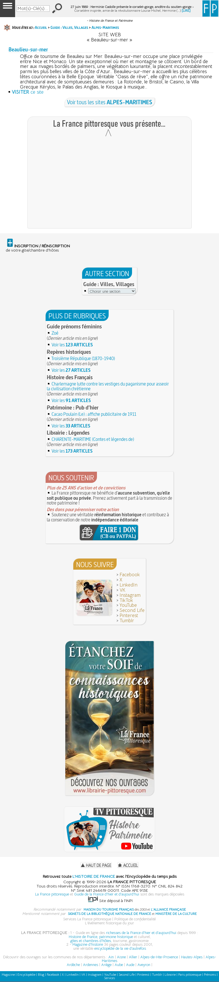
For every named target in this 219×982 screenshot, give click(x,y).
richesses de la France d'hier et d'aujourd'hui (141, 932)
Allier (133, 957)
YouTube (128, 605)
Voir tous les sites (109, 102)
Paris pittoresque (189, 975)
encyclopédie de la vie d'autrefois (120, 948)
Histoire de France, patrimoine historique (101, 936)
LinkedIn (128, 585)
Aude (130, 964)
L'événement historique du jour (109, 923)
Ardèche (73, 964)
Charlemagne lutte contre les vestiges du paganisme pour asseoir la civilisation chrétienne (108, 386)
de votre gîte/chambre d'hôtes (38, 248)
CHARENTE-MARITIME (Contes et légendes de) (93, 439)
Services (109, 978)
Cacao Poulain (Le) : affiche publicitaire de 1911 (94, 414)
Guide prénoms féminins (74, 326)
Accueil (41, 27)
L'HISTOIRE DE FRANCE (93, 876)
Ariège (106, 964)
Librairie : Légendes (68, 432)
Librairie (170, 975)
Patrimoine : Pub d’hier (72, 407)
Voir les (72, 345)
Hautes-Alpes (191, 957)
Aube (119, 964)
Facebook (129, 575)
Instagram (130, 595)
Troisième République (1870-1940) (83, 358)
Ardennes (90, 964)
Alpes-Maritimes (105, 27)
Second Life (132, 610)
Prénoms (210, 975)
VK (122, 590)
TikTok (126, 600)
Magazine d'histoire (87, 944)
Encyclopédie (26, 975)
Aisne (121, 957)
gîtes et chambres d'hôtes (90, 940)
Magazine (8, 975)
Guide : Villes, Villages (69, 27)
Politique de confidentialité (135, 919)
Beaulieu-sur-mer (28, 49)
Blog (41, 975)
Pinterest (128, 615)
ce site (28, 92)
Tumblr (126, 621)
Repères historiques (69, 352)
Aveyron (143, 964)
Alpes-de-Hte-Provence (159, 957)
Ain (111, 957)
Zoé (55, 333)
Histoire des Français (70, 377)
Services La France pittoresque (87, 919)
